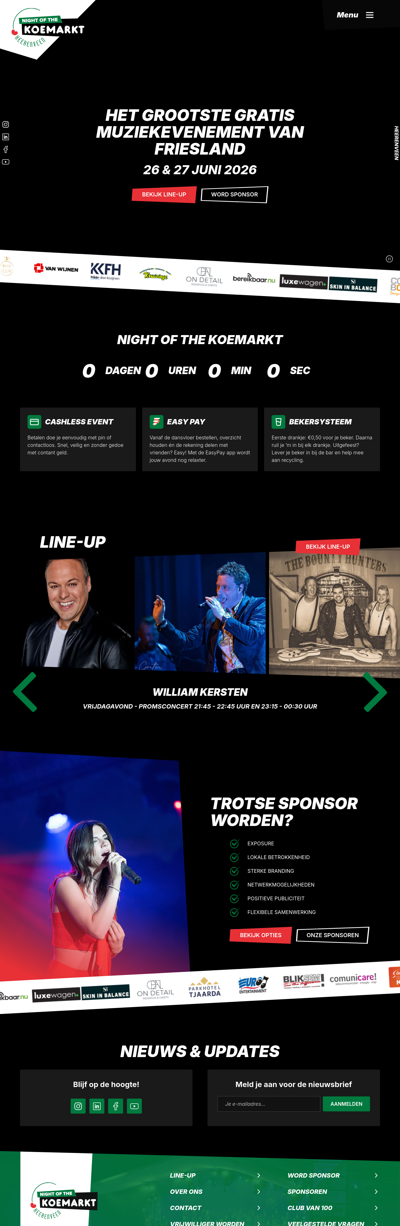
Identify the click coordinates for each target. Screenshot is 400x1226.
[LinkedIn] (5, 136)
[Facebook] (5, 149)
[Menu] (361, 15)
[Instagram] (5, 124)
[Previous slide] (25, 692)
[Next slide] (375, 692)
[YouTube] (134, 1106)
